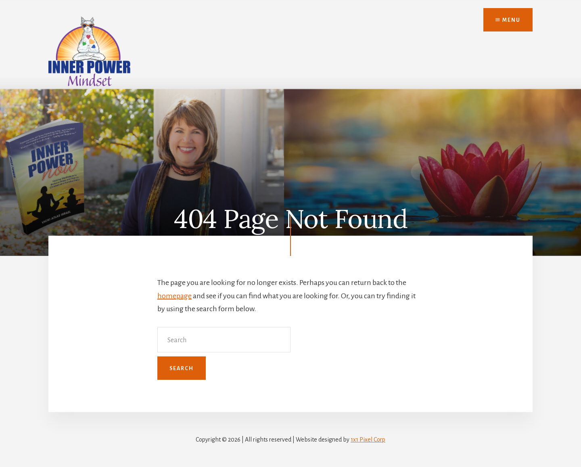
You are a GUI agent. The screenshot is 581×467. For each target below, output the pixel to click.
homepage (174, 296)
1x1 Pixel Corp (368, 439)
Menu (507, 20)
